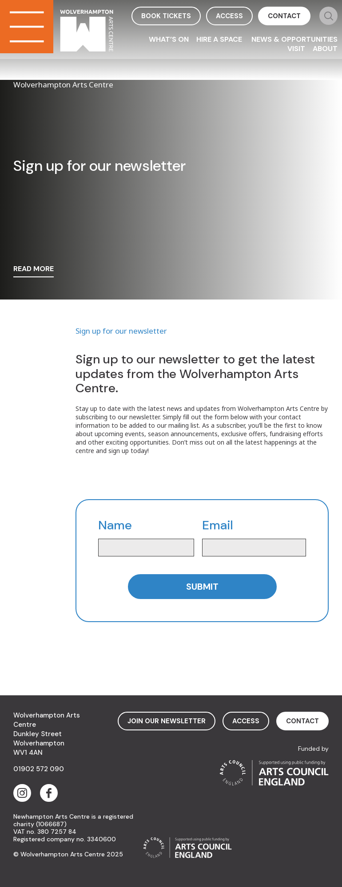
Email (217, 525)
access (229, 16)
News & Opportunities (294, 39)
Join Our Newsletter (166, 721)
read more (33, 269)
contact (284, 16)
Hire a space (220, 39)
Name (115, 525)
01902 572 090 (38, 769)
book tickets (166, 16)
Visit (296, 48)
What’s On (169, 39)
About (325, 48)
